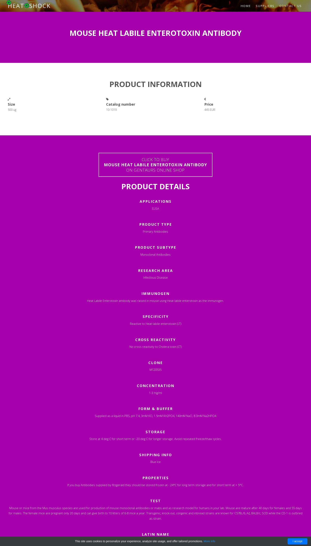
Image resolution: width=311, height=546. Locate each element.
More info (209, 541)
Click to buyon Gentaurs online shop (155, 165)
